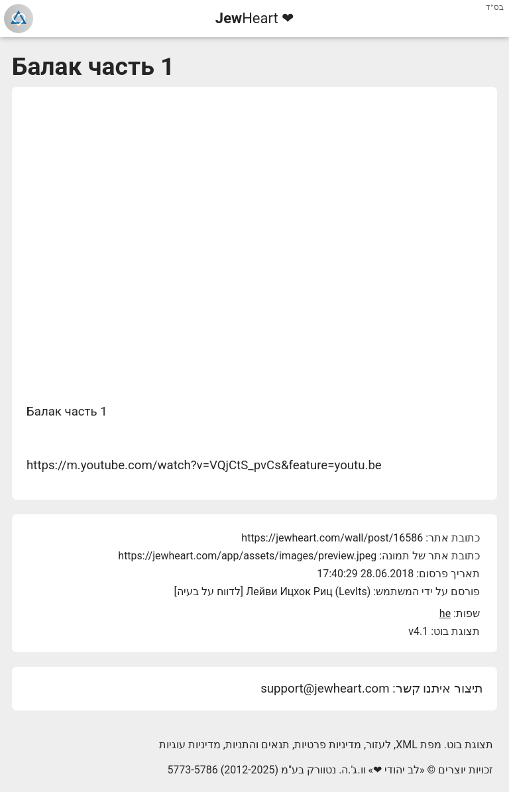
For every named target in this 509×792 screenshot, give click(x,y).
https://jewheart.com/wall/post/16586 (332, 538)
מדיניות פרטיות (327, 744)
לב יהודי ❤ (396, 770)
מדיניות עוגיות (190, 744)
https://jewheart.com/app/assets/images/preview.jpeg (247, 555)
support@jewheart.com (324, 688)
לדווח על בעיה (209, 591)
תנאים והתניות (257, 744)
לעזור (378, 744)
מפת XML (418, 744)
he (445, 613)
